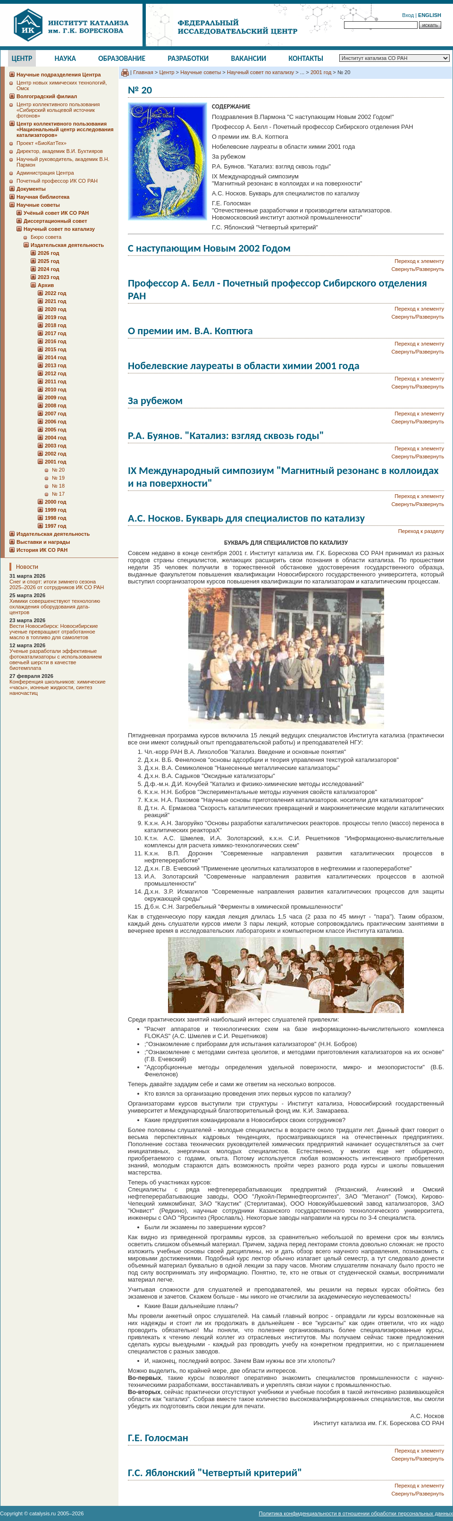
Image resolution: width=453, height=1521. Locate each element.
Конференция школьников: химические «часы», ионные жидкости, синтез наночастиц (57, 687)
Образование (121, 58)
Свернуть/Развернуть (418, 269)
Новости (27, 567)
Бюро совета (46, 237)
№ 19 (58, 478)
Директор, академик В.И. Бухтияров (60, 151)
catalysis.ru (42, 1513)
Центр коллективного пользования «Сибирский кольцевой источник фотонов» (58, 109)
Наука (65, 58)
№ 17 (58, 494)
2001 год (320, 72)
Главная (143, 72)
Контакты (306, 58)
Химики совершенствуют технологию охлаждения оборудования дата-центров (54, 606)
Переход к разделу (421, 531)
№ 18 (58, 486)
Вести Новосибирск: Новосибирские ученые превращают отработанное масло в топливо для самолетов (53, 631)
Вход (408, 15)
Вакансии (249, 58)
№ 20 (58, 470)
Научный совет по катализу (260, 72)
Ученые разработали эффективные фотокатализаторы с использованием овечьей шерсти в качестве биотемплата (55, 659)
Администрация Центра (45, 173)
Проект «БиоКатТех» (42, 143)
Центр (22, 58)
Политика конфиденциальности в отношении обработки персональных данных (356, 1513)
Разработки (188, 58)
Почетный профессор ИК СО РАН (57, 181)
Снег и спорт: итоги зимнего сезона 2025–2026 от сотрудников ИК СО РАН (56, 584)
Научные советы (200, 72)
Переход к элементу (419, 261)
